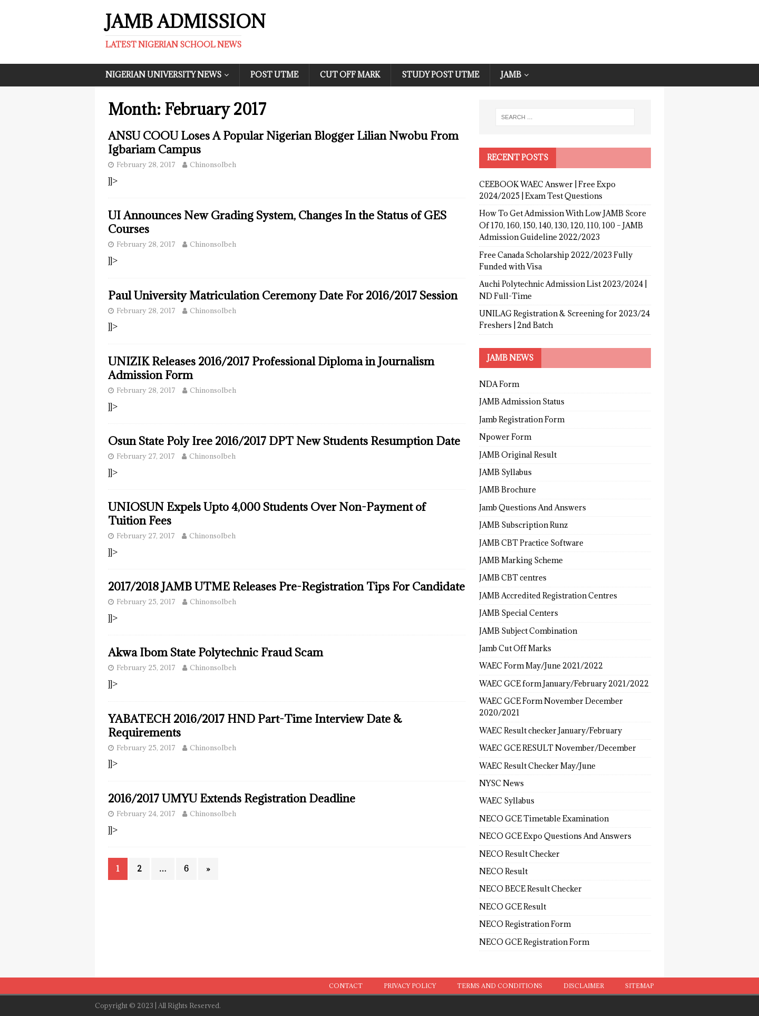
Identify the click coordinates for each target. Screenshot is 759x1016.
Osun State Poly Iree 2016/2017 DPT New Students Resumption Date (284, 441)
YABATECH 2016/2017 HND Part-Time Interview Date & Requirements (255, 726)
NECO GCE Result (512, 907)
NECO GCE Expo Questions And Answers (555, 836)
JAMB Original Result (518, 455)
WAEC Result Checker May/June (537, 766)
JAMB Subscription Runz (523, 525)
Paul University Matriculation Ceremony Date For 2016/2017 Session (283, 295)
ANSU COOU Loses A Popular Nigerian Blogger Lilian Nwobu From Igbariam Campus (283, 143)
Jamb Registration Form (522, 419)
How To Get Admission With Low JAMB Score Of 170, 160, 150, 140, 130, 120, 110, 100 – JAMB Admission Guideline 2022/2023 (562, 225)
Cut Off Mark (350, 75)
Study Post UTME (440, 75)
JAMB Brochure (507, 490)
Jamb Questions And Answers (532, 507)
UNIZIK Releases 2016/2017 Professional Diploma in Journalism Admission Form (271, 368)
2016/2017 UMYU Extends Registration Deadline (231, 798)
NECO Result (503, 871)
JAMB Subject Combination (528, 631)
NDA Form (499, 384)
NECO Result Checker (519, 854)
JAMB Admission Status (522, 401)
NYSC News (501, 783)
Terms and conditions (499, 986)
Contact (346, 986)
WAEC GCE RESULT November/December (557, 748)
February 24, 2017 (146, 813)
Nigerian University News (163, 75)
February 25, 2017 (146, 601)
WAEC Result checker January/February (550, 730)
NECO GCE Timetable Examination (544, 819)
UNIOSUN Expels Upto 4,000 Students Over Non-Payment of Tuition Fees (267, 514)
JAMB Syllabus (505, 472)
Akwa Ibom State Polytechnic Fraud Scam (215, 652)
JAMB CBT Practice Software (531, 543)
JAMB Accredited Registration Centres (548, 596)
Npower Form (505, 437)
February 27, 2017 (145, 456)
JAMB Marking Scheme (521, 560)
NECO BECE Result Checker (530, 889)
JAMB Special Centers (518, 613)
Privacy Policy (410, 986)
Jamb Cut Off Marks (515, 648)
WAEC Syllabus (506, 801)
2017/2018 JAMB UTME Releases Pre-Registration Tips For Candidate (286, 586)
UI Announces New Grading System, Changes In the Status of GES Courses (277, 222)
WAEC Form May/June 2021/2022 (541, 666)
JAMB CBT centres (513, 578)
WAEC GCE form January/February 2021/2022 (564, 684)
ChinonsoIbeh (213, 164)
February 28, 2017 (146, 164)
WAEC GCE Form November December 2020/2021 (551, 707)
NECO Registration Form (525, 924)
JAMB (511, 75)
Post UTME (274, 75)
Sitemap (639, 986)
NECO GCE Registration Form (534, 942)
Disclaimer (583, 986)
